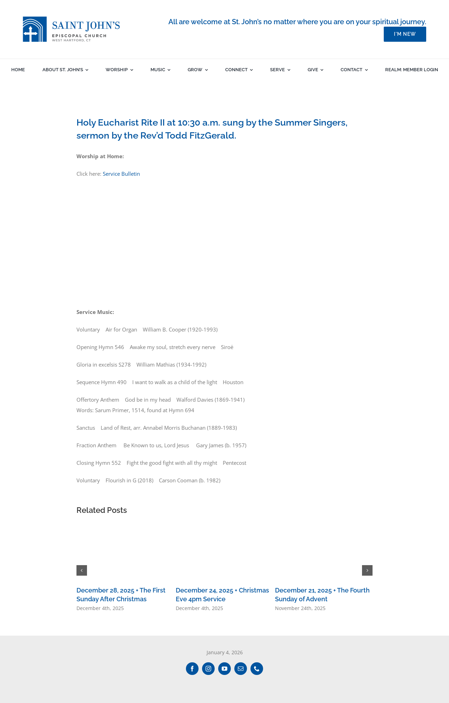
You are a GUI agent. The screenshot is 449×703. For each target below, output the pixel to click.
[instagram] (208, 668)
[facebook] (192, 668)
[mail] (240, 668)
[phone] (256, 668)
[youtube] (224, 668)
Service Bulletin (121, 173)
